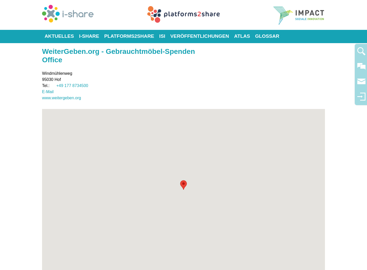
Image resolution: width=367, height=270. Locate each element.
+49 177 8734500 (72, 85)
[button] (183, 185)
